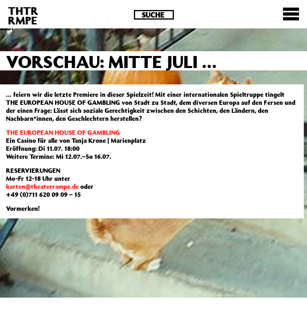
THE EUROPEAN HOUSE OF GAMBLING (63, 132)
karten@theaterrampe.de (42, 186)
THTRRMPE (23, 15)
